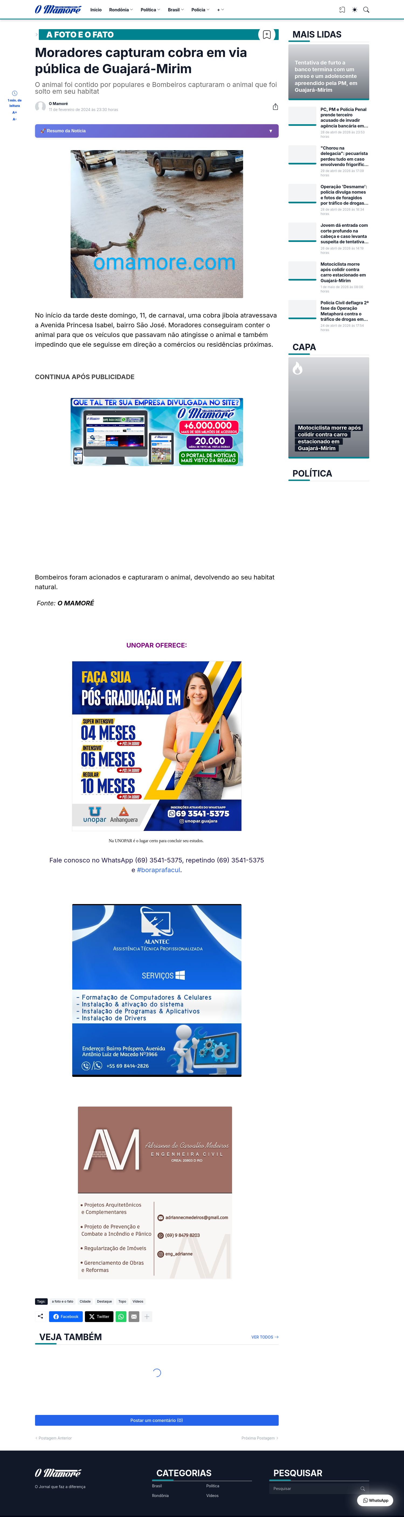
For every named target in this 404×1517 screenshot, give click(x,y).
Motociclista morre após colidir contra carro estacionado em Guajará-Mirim (343, 272)
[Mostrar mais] (146, 1316)
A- (15, 119)
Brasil (173, 9)
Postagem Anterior (55, 1438)
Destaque (104, 1301)
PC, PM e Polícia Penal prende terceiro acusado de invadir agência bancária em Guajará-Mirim (344, 118)
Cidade (85, 1301)
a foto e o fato (80, 34)
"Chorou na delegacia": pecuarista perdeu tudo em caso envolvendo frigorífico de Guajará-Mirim (344, 156)
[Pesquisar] (363, 9)
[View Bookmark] (342, 11)
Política (148, 9)
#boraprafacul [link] (158, 870)
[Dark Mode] (352, 9)
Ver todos (262, 1337)
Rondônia (119, 9)
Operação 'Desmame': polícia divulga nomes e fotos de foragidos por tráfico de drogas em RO (344, 195)
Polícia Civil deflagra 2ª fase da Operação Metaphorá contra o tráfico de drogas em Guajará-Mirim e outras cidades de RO (345, 311)
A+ (14, 112)
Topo (122, 1301)
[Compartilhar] (273, 106)
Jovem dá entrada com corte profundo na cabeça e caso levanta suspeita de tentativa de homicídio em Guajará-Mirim (344, 233)
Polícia (198, 9)
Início (96, 9)
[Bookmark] (267, 34)
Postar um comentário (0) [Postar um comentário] (156, 1420)
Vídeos (138, 1301)
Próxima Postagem (258, 1438)
